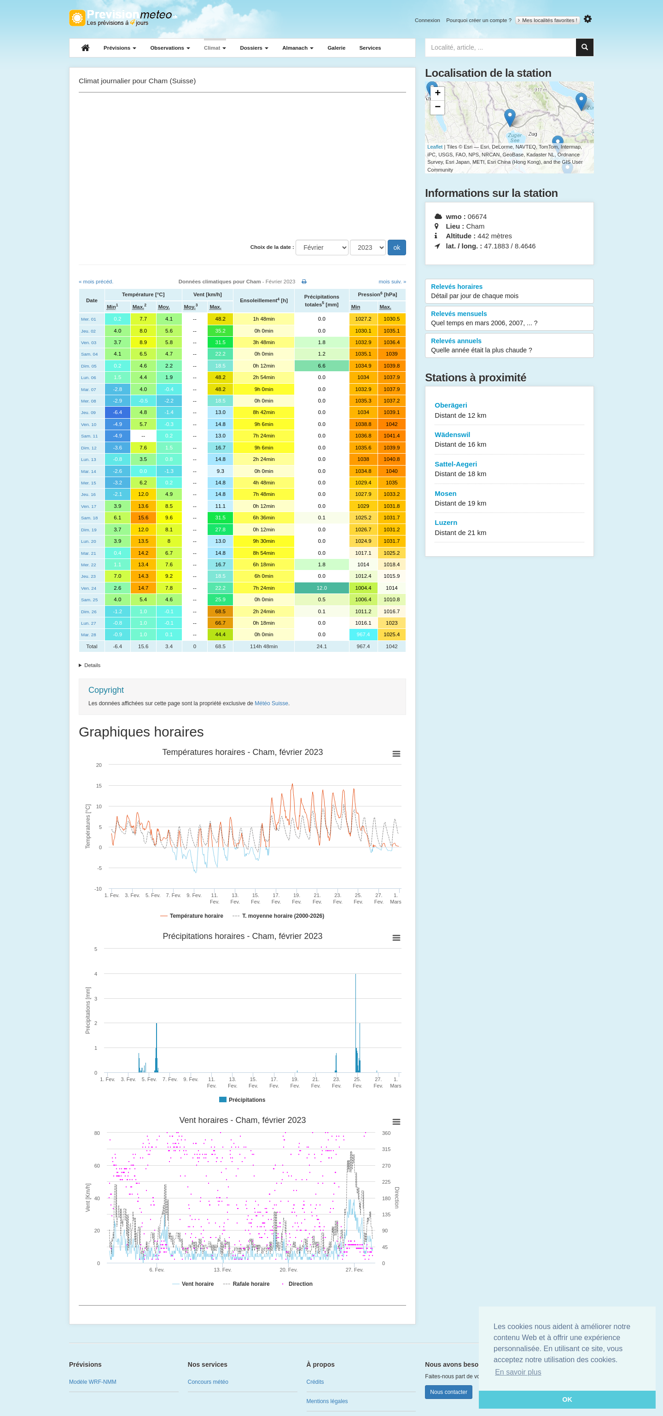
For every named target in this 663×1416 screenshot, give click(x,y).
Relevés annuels (509, 346)
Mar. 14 (88, 471)
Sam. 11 (89, 435)
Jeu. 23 (88, 576)
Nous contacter (448, 1392)
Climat (215, 48)
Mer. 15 (88, 482)
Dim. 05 (89, 365)
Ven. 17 (88, 506)
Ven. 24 (88, 588)
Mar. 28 (88, 634)
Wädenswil (509, 440)
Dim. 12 (89, 447)
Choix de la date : (272, 247)
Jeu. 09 (88, 412)
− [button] (438, 108)
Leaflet (434, 147)
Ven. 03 (88, 342)
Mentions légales (327, 1401)
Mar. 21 (88, 553)
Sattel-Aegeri (509, 469)
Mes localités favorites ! (547, 20)
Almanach (298, 48)
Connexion (427, 20)
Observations (170, 48)
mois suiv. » (392, 281)
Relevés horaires (509, 291)
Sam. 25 (89, 599)
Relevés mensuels (509, 319)
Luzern (509, 527)
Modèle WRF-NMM (92, 1382)
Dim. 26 (89, 611)
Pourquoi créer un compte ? (479, 20)
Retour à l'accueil (123, 18)
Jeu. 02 (88, 331)
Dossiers (254, 48)
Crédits (315, 1382)
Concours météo (208, 1382)
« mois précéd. (96, 281)
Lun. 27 (88, 623)
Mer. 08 (88, 400)
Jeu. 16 (88, 494)
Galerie (336, 48)
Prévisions (120, 48)
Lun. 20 (88, 541)
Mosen (509, 498)
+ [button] (438, 94)
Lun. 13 (88, 459)
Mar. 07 (88, 389)
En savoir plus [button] (518, 1372)
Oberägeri (509, 410)
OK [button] (567, 1399)
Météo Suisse (271, 703)
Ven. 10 (88, 424)
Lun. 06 (88, 377)
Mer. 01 (88, 319)
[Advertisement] (242, 166)
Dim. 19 (89, 529)
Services (370, 48)
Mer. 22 (88, 564)
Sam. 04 (89, 354)
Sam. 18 (89, 517)
